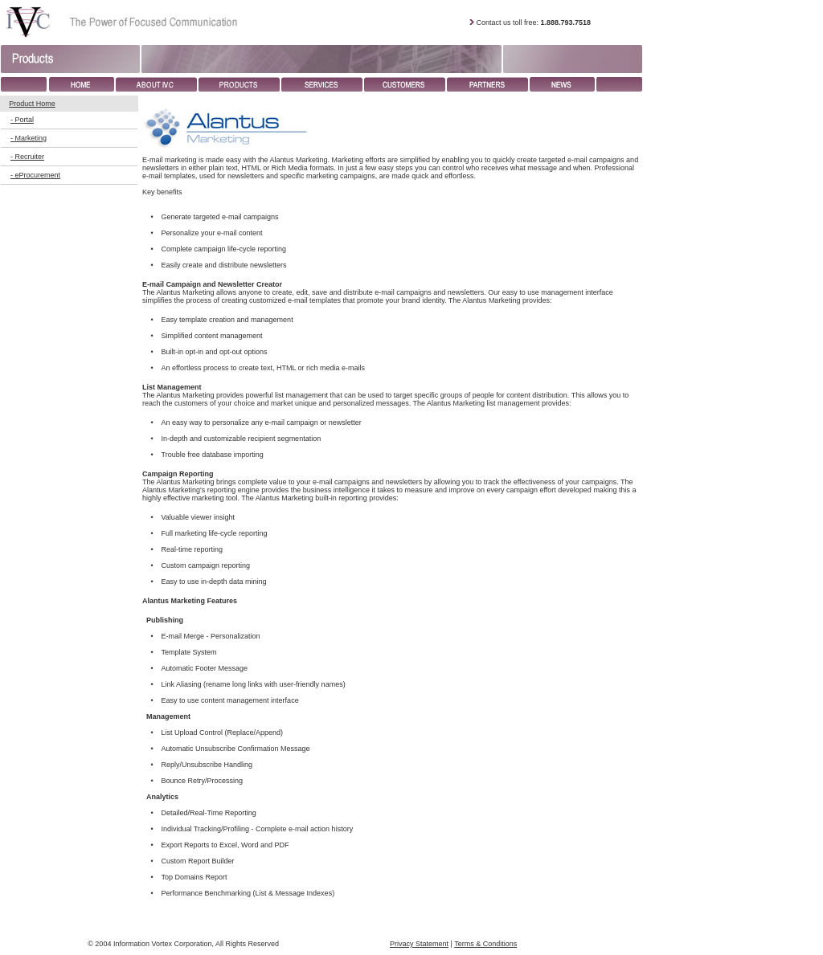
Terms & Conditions (485, 944)
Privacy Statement (419, 944)
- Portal (22, 120)
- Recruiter (27, 157)
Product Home (32, 104)
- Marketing (28, 138)
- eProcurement (35, 175)
